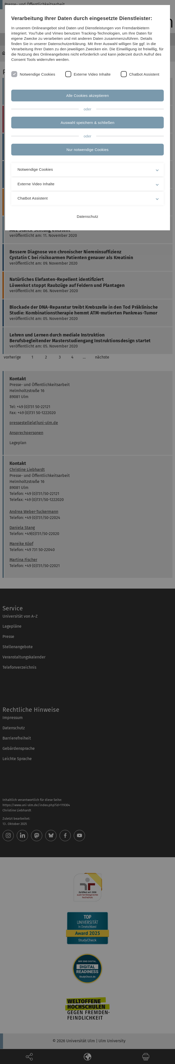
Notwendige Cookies (37, 74)
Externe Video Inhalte (92, 74)
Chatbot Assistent (144, 74)
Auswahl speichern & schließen (87, 122)
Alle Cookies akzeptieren (87, 95)
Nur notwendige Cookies (87, 149)
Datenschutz (87, 216)
